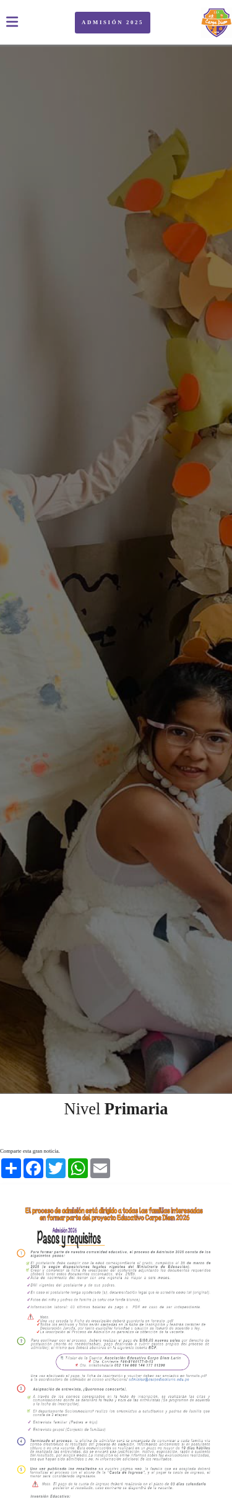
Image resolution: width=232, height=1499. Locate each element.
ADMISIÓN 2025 (113, 22)
